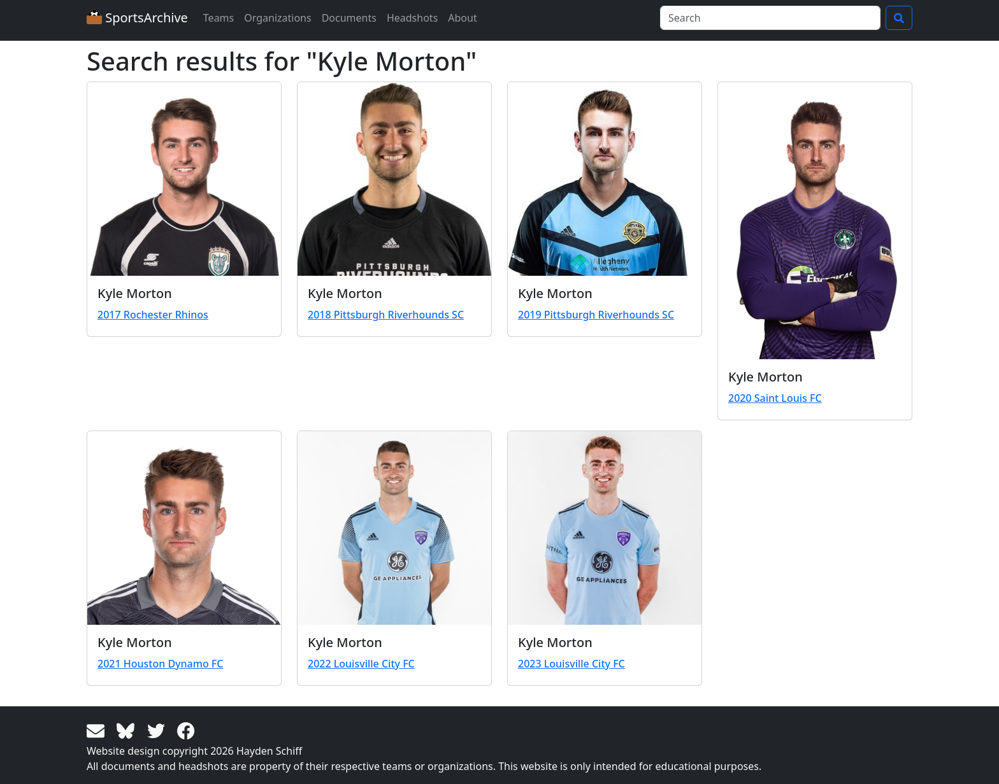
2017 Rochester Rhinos (152, 315)
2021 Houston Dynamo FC (160, 664)
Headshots (412, 18)
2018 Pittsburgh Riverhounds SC (386, 315)
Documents (349, 18)
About (462, 18)
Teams (218, 18)
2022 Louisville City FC (361, 664)
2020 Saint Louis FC (775, 398)
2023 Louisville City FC (571, 664)
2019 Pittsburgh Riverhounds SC (596, 315)
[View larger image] (184, 179)
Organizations (277, 18)
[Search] (770, 18)
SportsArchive (137, 17)
